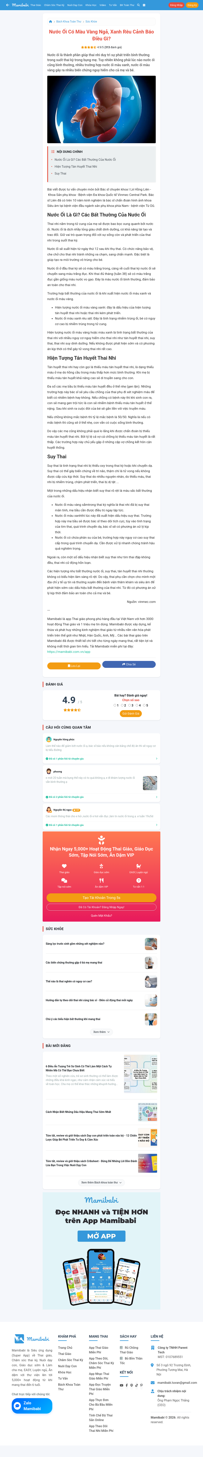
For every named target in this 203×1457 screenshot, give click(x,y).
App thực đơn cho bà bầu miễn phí (100, 1404)
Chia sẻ (129, 664)
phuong (57, 771)
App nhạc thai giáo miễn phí (99, 1376)
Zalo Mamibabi (27, 1406)
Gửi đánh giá (130, 713)
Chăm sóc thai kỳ (54, 5)
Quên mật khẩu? (101, 915)
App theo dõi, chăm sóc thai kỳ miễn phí (101, 1363)
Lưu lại (74, 666)
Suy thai (60, 173)
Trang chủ (65, 1348)
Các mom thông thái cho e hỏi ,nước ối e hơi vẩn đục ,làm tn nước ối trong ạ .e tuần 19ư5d (99, 816)
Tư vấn (113, 5)
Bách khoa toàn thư (68, 21)
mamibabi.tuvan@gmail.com (177, 1383)
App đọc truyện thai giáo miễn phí (100, 1389)
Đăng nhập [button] (176, 5)
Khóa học (90, 5)
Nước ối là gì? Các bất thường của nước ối (85, 159)
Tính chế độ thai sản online (100, 1418)
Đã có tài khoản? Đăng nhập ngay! (101, 907)
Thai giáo (35, 5)
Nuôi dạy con (74, 5)
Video (103, 5)
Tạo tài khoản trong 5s (101, 898)
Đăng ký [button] (192, 5)
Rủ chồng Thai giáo (129, 1350)
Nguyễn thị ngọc (66, 809)
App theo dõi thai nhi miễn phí (101, 1428)
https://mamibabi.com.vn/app (68, 652)
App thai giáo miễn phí (98, 1350)
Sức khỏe (91, 21)
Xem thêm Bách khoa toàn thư (101, 1182)
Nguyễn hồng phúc (63, 739)
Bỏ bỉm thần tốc (131, 1361)
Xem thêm (101, 1031)
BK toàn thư (127, 5)
